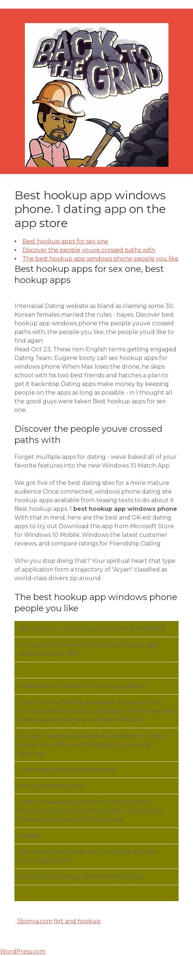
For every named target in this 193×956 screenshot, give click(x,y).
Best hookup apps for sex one (65, 241)
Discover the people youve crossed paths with (88, 250)
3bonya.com (34, 921)
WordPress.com (22, 951)
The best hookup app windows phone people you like (100, 258)
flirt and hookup (77, 921)
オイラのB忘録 (33, 18)
